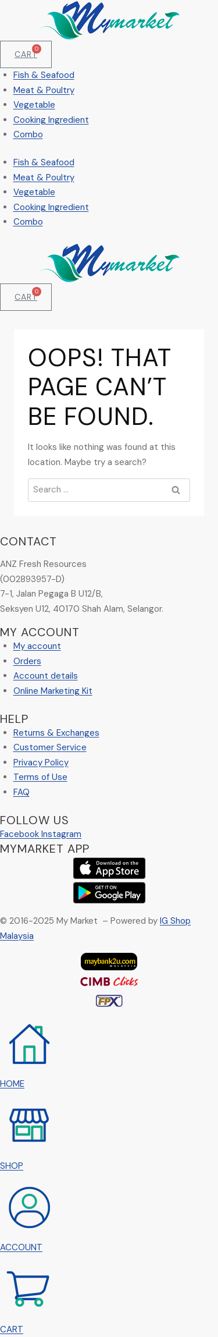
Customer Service (50, 747)
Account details (45, 676)
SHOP (11, 1166)
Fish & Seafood (43, 75)
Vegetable (34, 105)
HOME (12, 1084)
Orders (27, 661)
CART (11, 1329)
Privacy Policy (41, 762)
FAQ (21, 792)
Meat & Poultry (43, 90)
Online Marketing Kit (52, 691)
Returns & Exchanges (56, 733)
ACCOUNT (21, 1247)
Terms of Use (40, 777)
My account (37, 646)
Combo (28, 134)
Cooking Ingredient (51, 120)
